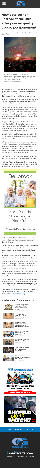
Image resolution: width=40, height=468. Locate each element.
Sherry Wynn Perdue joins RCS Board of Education (22, 340)
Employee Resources (14, 429)
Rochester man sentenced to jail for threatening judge (20, 315)
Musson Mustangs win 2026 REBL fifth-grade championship (21, 333)
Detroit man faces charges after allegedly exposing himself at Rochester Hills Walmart (22, 324)
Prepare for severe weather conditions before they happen (22, 357)
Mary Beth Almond (10, 33)
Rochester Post (22, 33)
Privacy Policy (29, 429)
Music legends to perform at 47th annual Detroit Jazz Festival (22, 349)
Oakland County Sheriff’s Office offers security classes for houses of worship (22, 307)
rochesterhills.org (19, 294)
